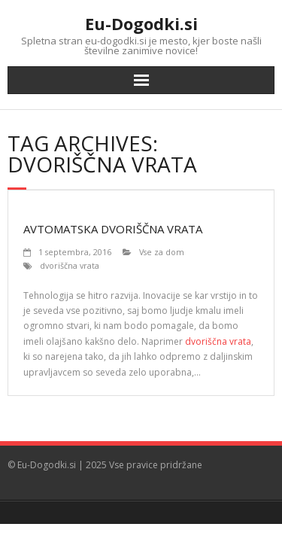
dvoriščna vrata (69, 265)
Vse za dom (161, 251)
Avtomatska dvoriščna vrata (112, 228)
